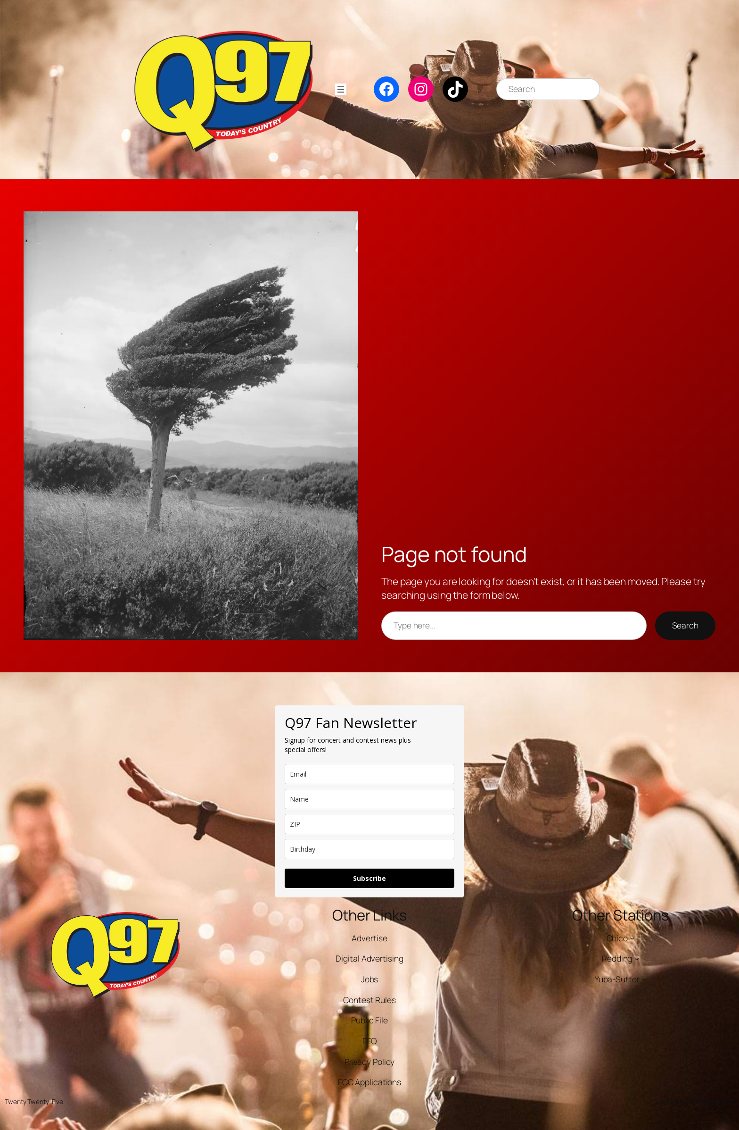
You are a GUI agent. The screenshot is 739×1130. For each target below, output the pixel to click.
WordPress (718, 1101)
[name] (369, 799)
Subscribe (369, 878)
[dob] (369, 849)
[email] (369, 774)
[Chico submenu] (632, 938)
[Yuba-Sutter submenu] (643, 979)
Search (685, 625)
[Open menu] (340, 89)
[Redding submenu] (636, 958)
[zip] (369, 824)
